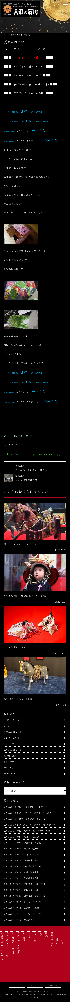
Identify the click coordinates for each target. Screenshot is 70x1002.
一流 (6, 743)
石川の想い (57, 937)
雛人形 (46, 935)
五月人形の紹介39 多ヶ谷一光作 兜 (22, 901)
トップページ (62, 938)
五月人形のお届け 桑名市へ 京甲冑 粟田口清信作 (30, 824)
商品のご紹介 (52, 938)
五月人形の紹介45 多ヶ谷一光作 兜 (22, 866)
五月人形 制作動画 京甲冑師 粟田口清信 (25, 818)
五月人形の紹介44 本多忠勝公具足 (21, 872)
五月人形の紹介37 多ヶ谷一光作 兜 (22, 913)
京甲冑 (7, 755)
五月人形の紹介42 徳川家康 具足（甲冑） (26, 884)
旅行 (6, 767)
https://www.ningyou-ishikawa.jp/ (30, 84)
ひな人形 (8, 731)
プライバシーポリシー (53, 985)
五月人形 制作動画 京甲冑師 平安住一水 (25, 806)
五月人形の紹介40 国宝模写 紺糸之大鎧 (24, 896)
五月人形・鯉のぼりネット (28, 140)
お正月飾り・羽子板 (18, 943)
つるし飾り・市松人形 (7, 944)
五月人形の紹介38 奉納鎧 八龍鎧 (21, 907)
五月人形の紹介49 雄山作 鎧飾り (21, 848)
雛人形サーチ (22, 131)
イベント (8, 719)
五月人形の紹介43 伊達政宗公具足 (21, 878)
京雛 (6, 761)
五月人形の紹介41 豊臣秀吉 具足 (21, 890)
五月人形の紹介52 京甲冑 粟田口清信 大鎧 (27, 830)
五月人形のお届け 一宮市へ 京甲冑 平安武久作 (29, 812)
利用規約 (60, 995)
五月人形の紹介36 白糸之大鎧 (19, 919)
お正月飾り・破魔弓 (13, 943)
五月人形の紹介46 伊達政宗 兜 (20, 860)
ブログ (7, 737)
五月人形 (8, 749)
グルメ (7, 725)
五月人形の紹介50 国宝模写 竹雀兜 (22, 842)
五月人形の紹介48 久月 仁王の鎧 (21, 854)
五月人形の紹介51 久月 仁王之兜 (21, 836)
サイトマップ (35, 985)
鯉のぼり (8, 773)
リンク (17, 985)
